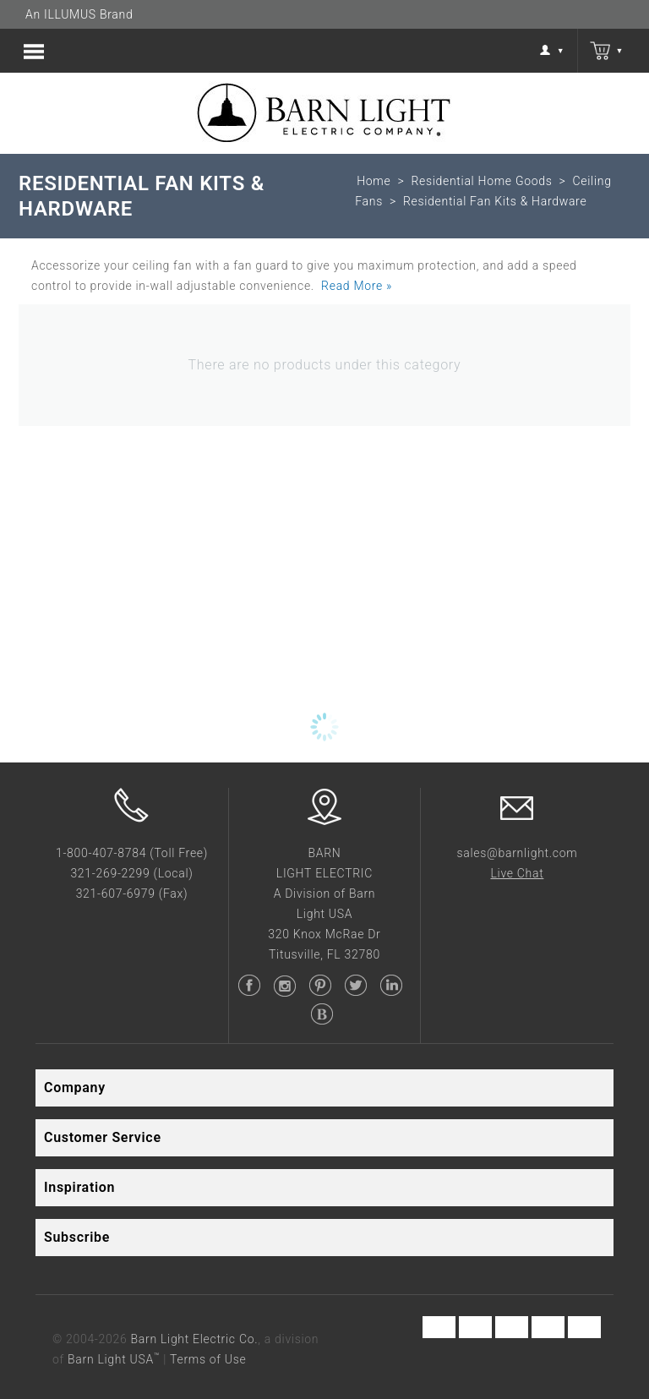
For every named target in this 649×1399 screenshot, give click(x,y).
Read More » (356, 285)
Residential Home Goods (481, 181)
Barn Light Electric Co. (195, 1339)
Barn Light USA (114, 1359)
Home (373, 181)
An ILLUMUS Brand (79, 14)
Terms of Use (208, 1359)
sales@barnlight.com (516, 853)
